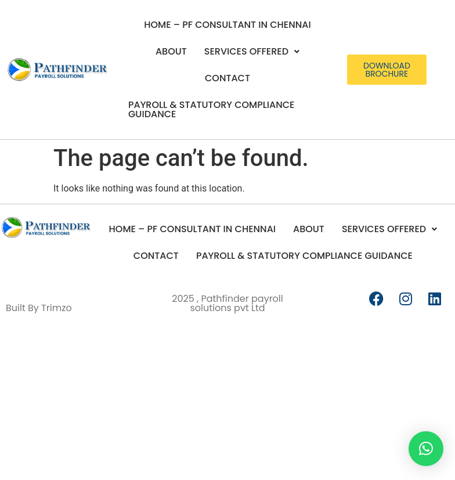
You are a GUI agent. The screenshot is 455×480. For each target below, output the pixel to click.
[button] (252, 51)
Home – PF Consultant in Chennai (227, 24)
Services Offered (251, 51)
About (171, 51)
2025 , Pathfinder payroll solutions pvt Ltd (227, 303)
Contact (227, 78)
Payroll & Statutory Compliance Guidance (211, 109)
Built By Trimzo (39, 308)
